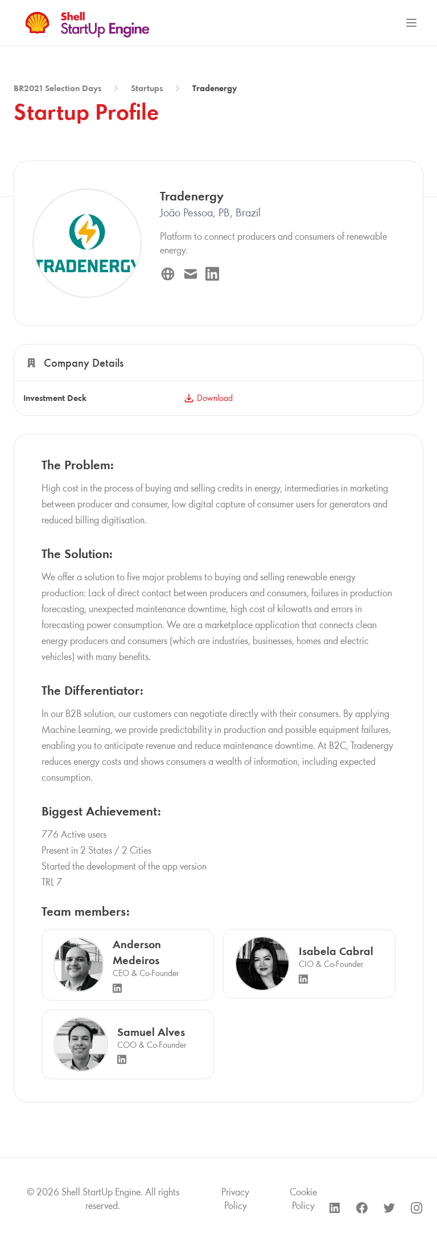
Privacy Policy (235, 1199)
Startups (147, 88)
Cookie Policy (303, 1199)
